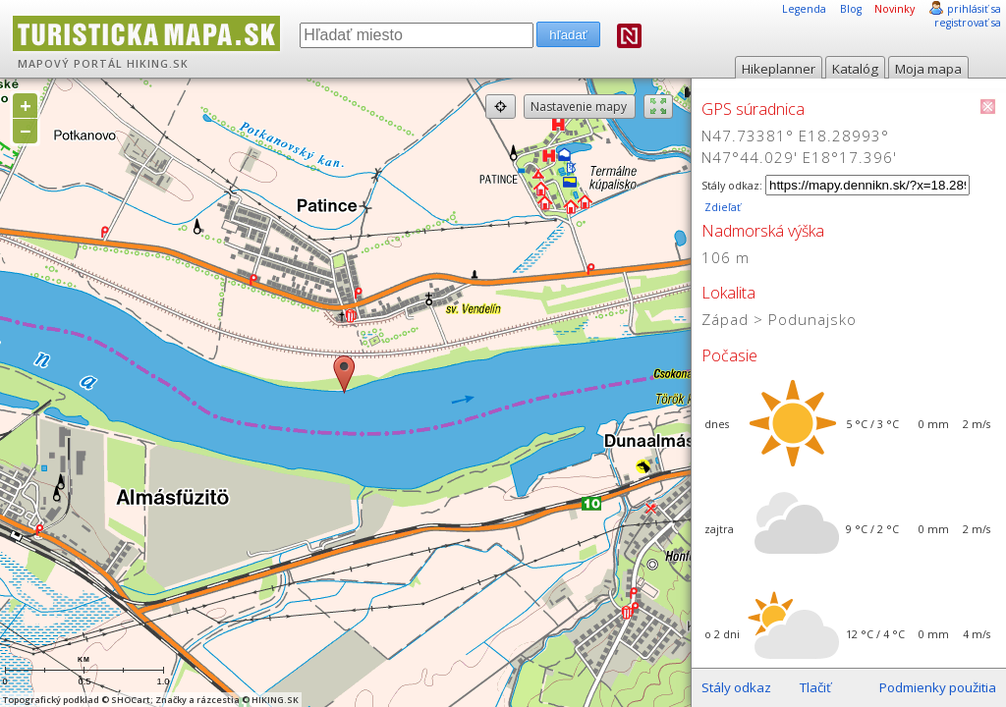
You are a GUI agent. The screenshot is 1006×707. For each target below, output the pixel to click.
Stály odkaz (736, 687)
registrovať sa (967, 22)
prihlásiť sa (974, 9)
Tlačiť (815, 687)
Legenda (804, 9)
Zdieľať (721, 207)
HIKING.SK (158, 64)
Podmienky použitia (937, 687)
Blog (851, 9)
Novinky (894, 9)
